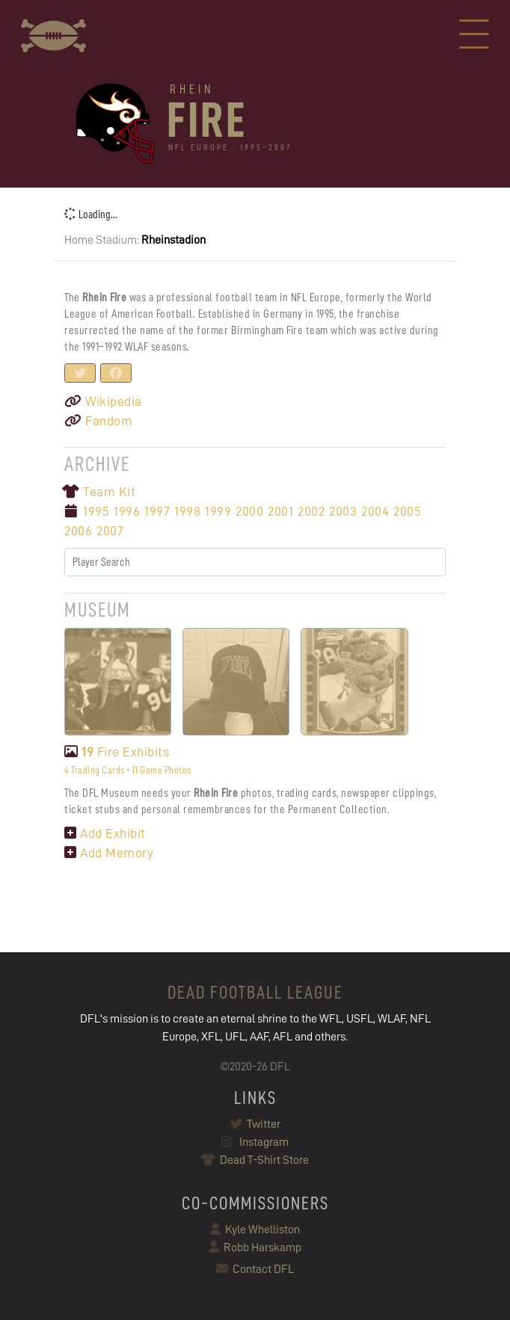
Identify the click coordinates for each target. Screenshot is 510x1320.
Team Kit (99, 492)
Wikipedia (103, 401)
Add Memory (108, 853)
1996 (127, 511)
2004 (375, 511)
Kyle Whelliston (255, 1230)
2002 (311, 511)
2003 (343, 511)
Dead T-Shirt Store (255, 1160)
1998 (187, 511)
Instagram (255, 1142)
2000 (249, 511)
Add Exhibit (105, 833)
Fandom (98, 421)
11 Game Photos (161, 770)
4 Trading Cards (94, 770)
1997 (157, 511)
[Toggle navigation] (474, 36)
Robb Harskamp (255, 1247)
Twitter (255, 1124)
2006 (78, 530)
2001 (280, 511)
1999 (218, 511)
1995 (96, 511)
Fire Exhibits (116, 752)
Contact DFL (255, 1269)
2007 (109, 530)
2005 (407, 511)
